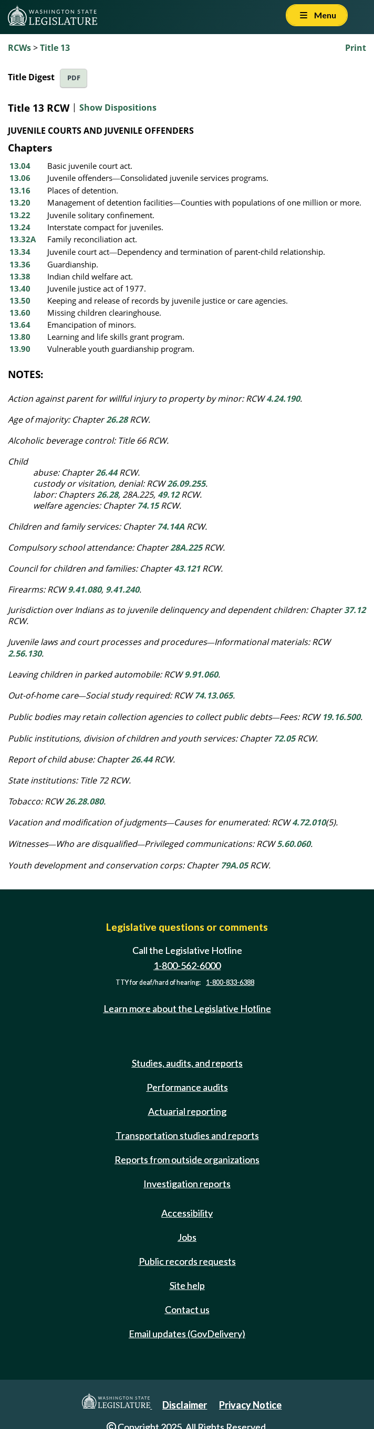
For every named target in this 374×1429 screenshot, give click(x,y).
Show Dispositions (118, 107)
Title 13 (55, 47)
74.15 (148, 505)
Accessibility (187, 1213)
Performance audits (187, 1087)
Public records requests (187, 1261)
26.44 (106, 472)
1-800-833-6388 (230, 982)
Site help (187, 1285)
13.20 (19, 202)
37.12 (355, 610)
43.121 (187, 568)
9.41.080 (84, 589)
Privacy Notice (250, 1405)
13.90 (19, 348)
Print (355, 47)
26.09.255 (186, 483)
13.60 (19, 312)
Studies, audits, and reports (187, 1063)
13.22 (19, 215)
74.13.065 (213, 695)
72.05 (284, 738)
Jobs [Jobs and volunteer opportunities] (187, 1237)
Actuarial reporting (187, 1111)
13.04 (19, 165)
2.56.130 (24, 653)
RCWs (19, 47)
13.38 (19, 276)
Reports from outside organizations (187, 1159)
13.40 (19, 288)
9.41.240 (122, 589)
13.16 (19, 190)
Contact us (187, 1309)
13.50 (19, 300)
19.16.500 (341, 717)
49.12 (168, 494)
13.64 (19, 324)
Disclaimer (184, 1405)
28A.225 (186, 547)
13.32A (22, 239)
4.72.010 (309, 822)
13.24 (19, 227)
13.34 (19, 251)
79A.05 (234, 865)
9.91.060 (201, 674)
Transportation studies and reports (187, 1135)
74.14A (170, 526)
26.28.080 (84, 801)
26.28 (117, 419)
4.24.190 (283, 398)
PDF (73, 77)
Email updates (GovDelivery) (187, 1333)
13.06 (19, 178)
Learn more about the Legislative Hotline (187, 1008)
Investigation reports (187, 1183)
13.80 (19, 336)
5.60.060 (293, 844)
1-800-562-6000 (187, 965)
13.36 (19, 264)
